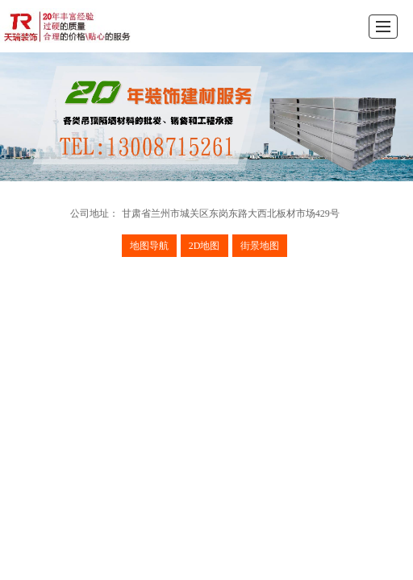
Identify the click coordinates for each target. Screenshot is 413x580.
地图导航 (149, 245)
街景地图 (259, 245)
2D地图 (204, 245)
